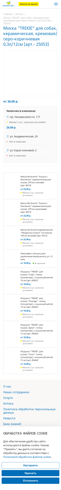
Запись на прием (28, 4)
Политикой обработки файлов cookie (27, 457)
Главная (7, 14)
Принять (30, 473)
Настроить (30, 465)
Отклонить (30, 480)
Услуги (8, 398)
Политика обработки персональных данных (29, 410)
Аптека (19, 14)
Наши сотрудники (16, 392)
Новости (9, 418)
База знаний (12, 424)
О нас (7, 386)
